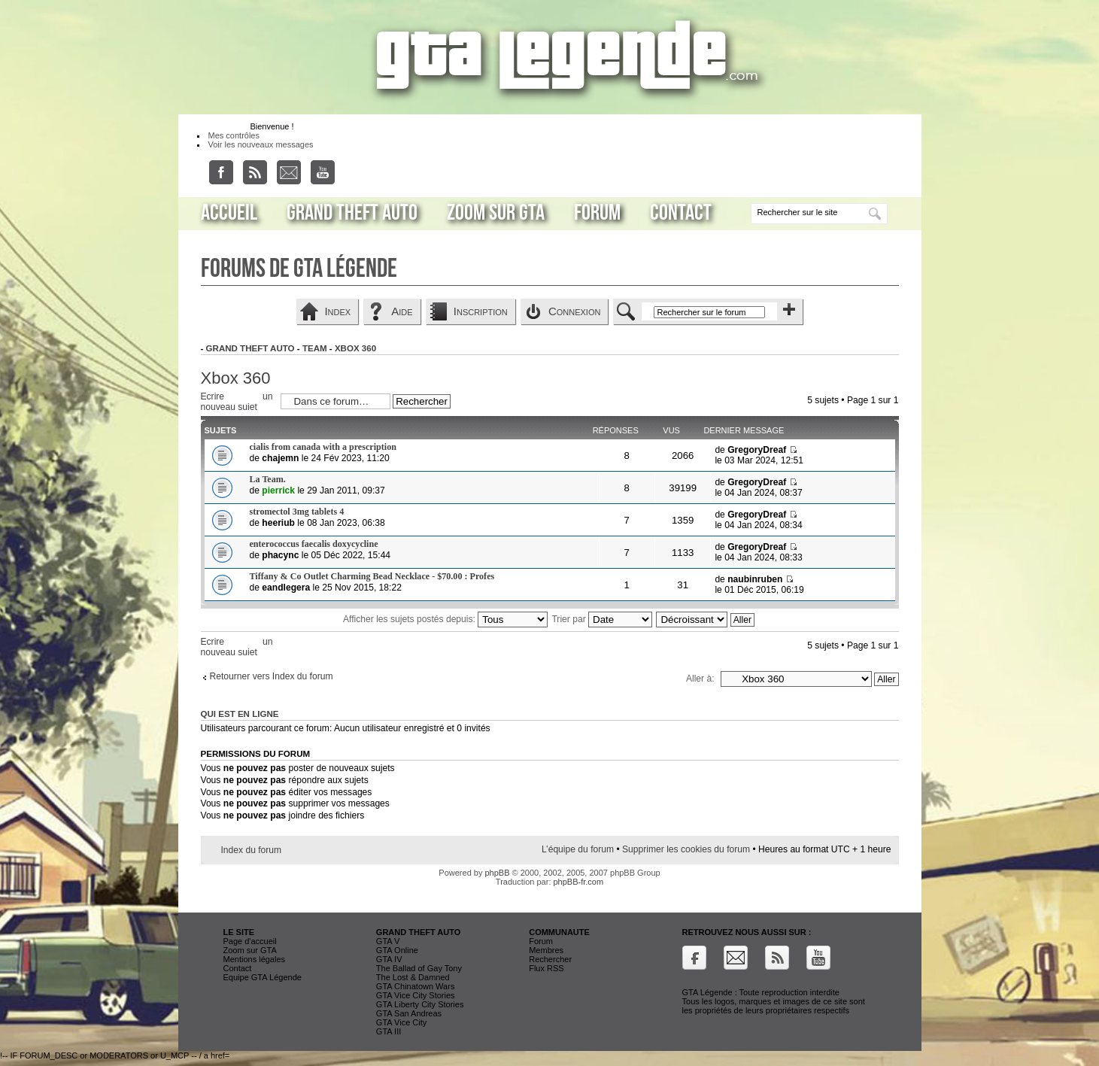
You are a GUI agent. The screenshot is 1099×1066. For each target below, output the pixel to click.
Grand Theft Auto (352, 212)
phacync (280, 555)
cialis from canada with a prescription (323, 447)
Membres (546, 950)
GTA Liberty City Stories (420, 1004)
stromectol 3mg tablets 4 (297, 511)
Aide (401, 311)
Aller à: (700, 678)
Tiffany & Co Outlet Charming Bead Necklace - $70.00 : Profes (372, 576)
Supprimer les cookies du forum (686, 849)
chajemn (280, 458)
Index (337, 311)
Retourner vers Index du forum (271, 676)
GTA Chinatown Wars (415, 986)
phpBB (496, 872)
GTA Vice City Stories (415, 995)
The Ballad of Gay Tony (419, 968)
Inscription (481, 311)
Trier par (601, 619)
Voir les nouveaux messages (261, 144)
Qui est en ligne (240, 713)
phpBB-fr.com (579, 881)
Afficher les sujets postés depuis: (445, 619)
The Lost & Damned (413, 977)
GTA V (388, 941)
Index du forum (251, 850)
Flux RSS (546, 968)
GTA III (388, 1031)
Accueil (229, 212)
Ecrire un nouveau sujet (237, 400)
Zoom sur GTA (496, 212)
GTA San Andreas (409, 1013)
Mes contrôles (234, 135)
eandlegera (286, 587)
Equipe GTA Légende (262, 977)
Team (314, 348)
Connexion (574, 311)
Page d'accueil (250, 941)
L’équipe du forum (578, 849)
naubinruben (754, 579)
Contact (681, 212)
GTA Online (397, 950)
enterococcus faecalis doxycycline (314, 544)
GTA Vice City (401, 1022)
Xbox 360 (355, 348)
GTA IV (389, 959)
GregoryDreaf (756, 450)
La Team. (268, 479)
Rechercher (550, 959)
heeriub (278, 523)
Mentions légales (254, 959)
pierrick (278, 490)
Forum (597, 212)
